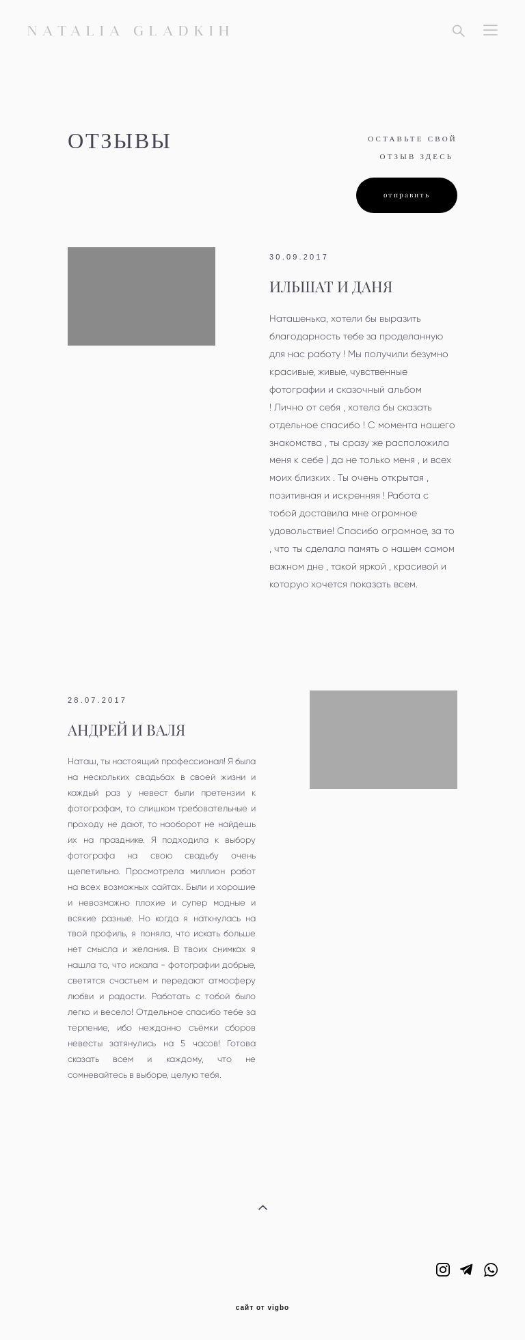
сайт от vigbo (262, 1307)
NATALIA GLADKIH (130, 31)
